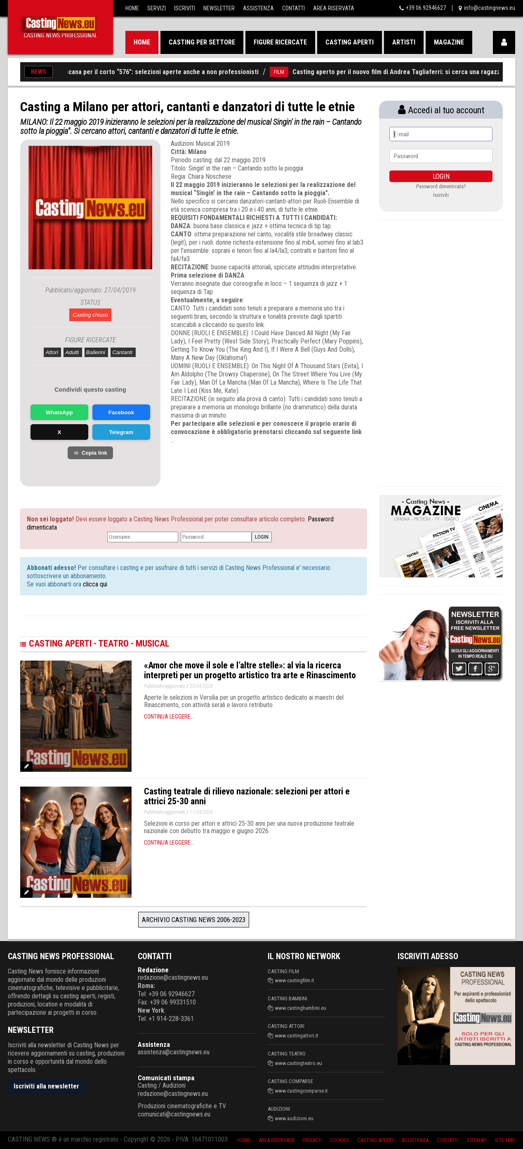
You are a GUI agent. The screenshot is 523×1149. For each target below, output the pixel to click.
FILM (285, 72)
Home (132, 8)
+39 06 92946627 (426, 8)
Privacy (311, 1140)
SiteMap (476, 1140)
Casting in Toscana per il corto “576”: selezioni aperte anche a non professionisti (150, 72)
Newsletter (219, 8)
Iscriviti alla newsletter (46, 1086)
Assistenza (258, 8)
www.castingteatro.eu (298, 1063)
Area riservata (276, 1140)
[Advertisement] (253, 469)
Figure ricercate (280, 42)
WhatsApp (59, 412)
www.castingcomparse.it (301, 1091)
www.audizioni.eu (294, 1118)
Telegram (121, 432)
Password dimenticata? (441, 186)
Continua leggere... (169, 716)
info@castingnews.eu (489, 8)
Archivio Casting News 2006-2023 (193, 919)
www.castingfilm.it (294, 980)
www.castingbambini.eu (300, 1008)
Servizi (156, 8)
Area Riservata (333, 8)
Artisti (403, 42)
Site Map (505, 1140)
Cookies (339, 1140)
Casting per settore (202, 42)
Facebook (121, 412)
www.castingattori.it (296, 1035)
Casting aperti (349, 42)
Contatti (293, 8)
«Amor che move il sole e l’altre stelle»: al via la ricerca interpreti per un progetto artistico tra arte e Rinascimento (250, 670)
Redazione (153, 970)
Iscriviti (184, 8)
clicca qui (94, 584)
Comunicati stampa (166, 1078)
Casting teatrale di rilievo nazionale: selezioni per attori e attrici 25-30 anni (247, 796)
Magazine (449, 42)
